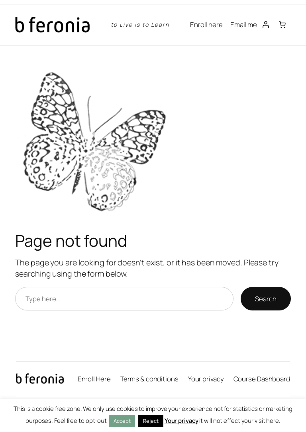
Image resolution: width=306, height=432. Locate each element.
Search (265, 298)
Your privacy (181, 420)
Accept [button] (122, 420)
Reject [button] (150, 420)
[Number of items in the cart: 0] (282, 24)
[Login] (265, 24)
